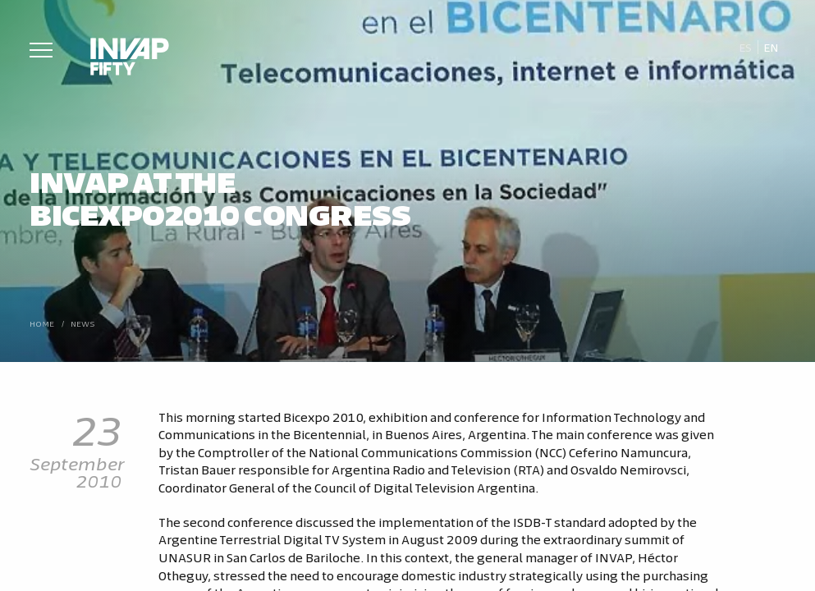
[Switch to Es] (745, 47)
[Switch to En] (771, 47)
